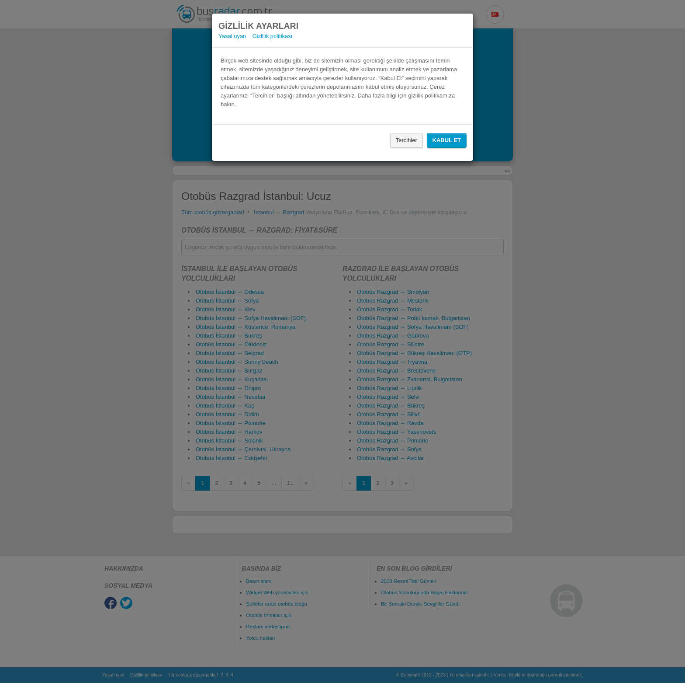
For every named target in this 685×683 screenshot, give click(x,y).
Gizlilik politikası (273, 36)
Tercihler (406, 140)
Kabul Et (446, 140)
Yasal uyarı (232, 36)
